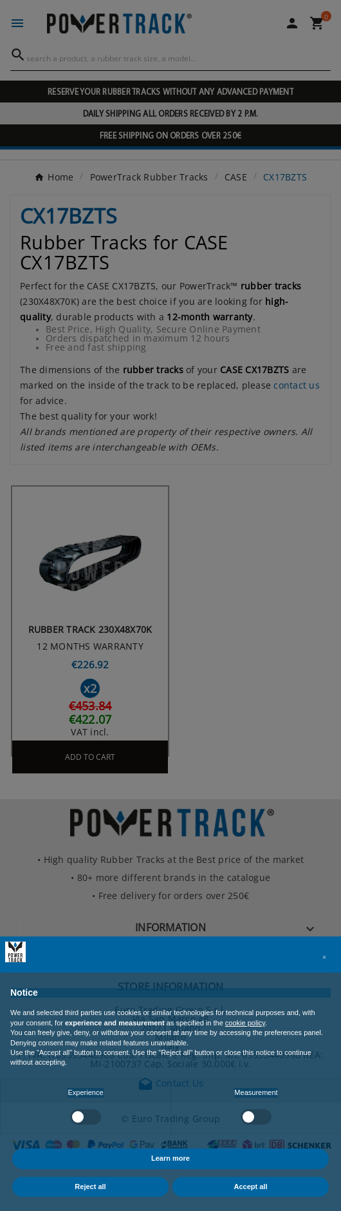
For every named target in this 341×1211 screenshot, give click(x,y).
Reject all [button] (90, 1186)
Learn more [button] (170, 1158)
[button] (324, 957)
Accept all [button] (251, 1186)
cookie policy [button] (245, 1023)
